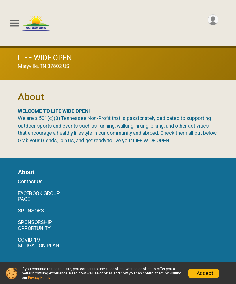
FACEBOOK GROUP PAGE (39, 196)
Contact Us (30, 181)
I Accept (203, 273)
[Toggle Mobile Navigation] (14, 23)
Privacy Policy (39, 277)
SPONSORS (31, 211)
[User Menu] (213, 19)
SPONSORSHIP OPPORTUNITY (35, 225)
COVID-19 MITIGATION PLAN (38, 242)
